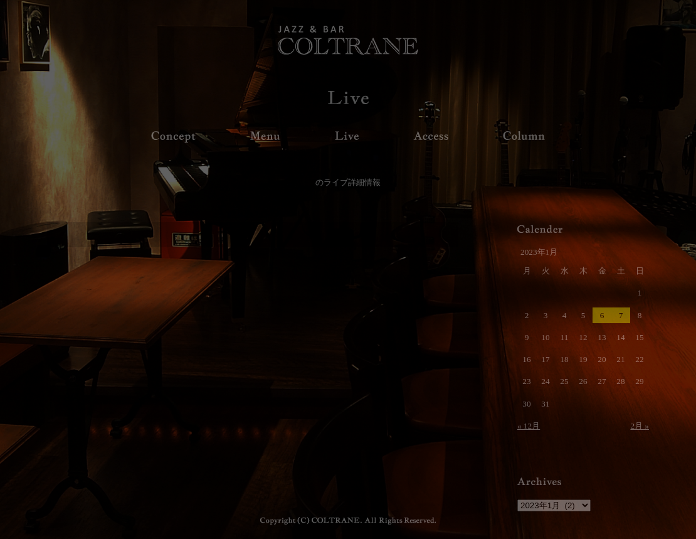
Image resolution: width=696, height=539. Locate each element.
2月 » (639, 425)
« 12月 (528, 425)
